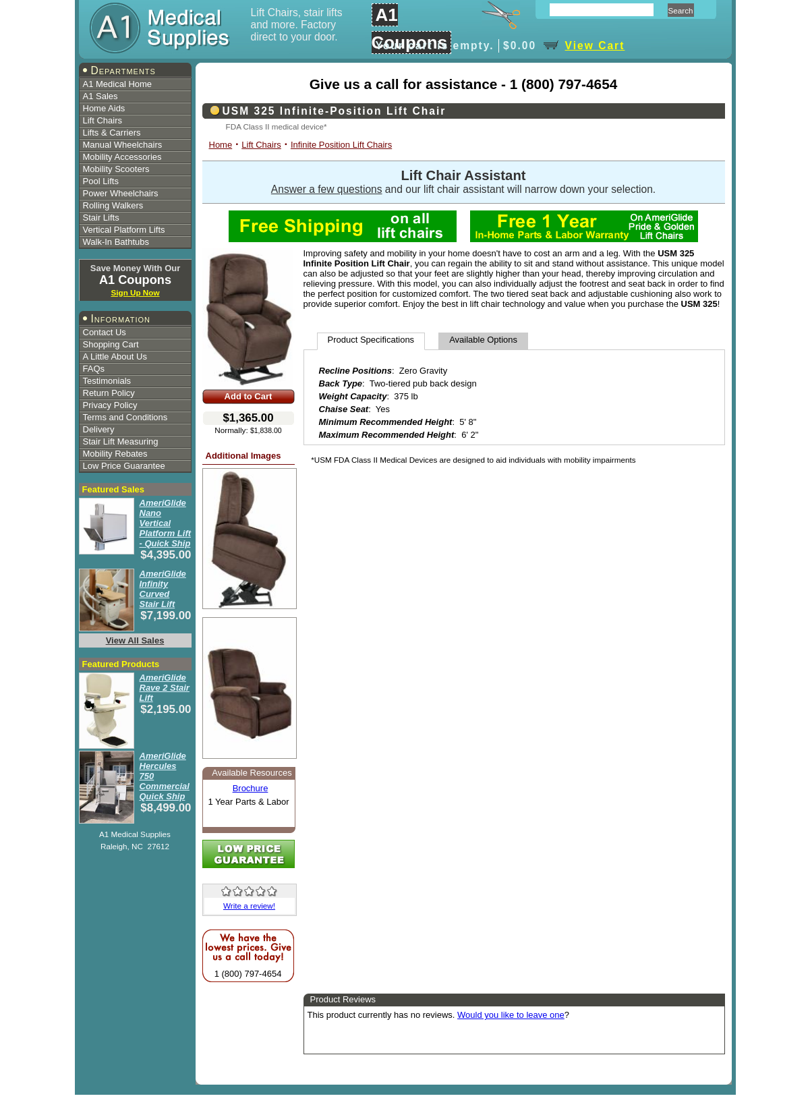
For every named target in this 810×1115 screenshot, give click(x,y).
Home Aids (104, 108)
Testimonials (107, 381)
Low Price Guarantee (124, 466)
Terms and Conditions (125, 417)
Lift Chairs (103, 120)
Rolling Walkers (113, 205)
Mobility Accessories (122, 157)
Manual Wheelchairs (123, 145)
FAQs (94, 369)
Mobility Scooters (116, 169)
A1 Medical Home (117, 84)
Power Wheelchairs (120, 193)
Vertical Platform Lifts (124, 230)
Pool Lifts (101, 181)
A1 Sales (100, 96)
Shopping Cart (111, 344)
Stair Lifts (101, 217)
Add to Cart (248, 396)
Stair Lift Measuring (120, 441)
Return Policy (109, 393)
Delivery (99, 429)
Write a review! (249, 905)
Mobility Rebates (115, 454)
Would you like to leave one (511, 1015)
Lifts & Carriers (112, 132)
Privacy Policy (110, 405)
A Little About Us (115, 356)
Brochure (250, 788)
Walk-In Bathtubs (116, 242)
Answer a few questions (326, 189)
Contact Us (104, 332)
